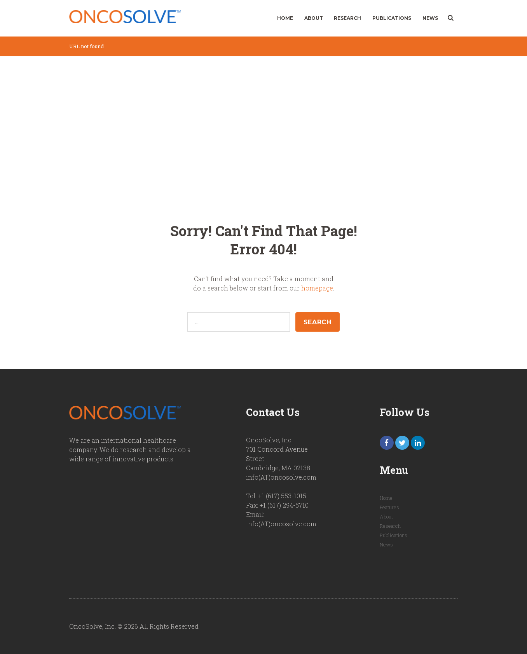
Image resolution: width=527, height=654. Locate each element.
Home (285, 18)
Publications (391, 18)
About (313, 18)
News (430, 18)
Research (347, 18)
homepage (317, 288)
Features (389, 507)
